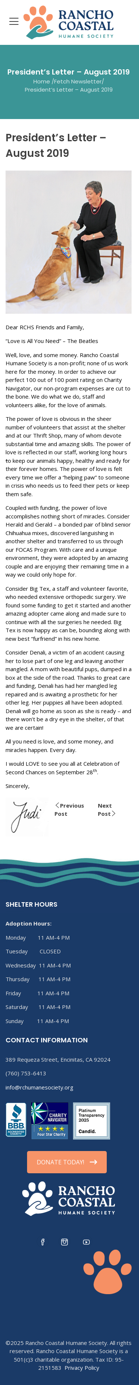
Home (41, 81)
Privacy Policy (81, 1367)
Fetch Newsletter (78, 81)
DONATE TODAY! (67, 1162)
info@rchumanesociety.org (39, 1087)
